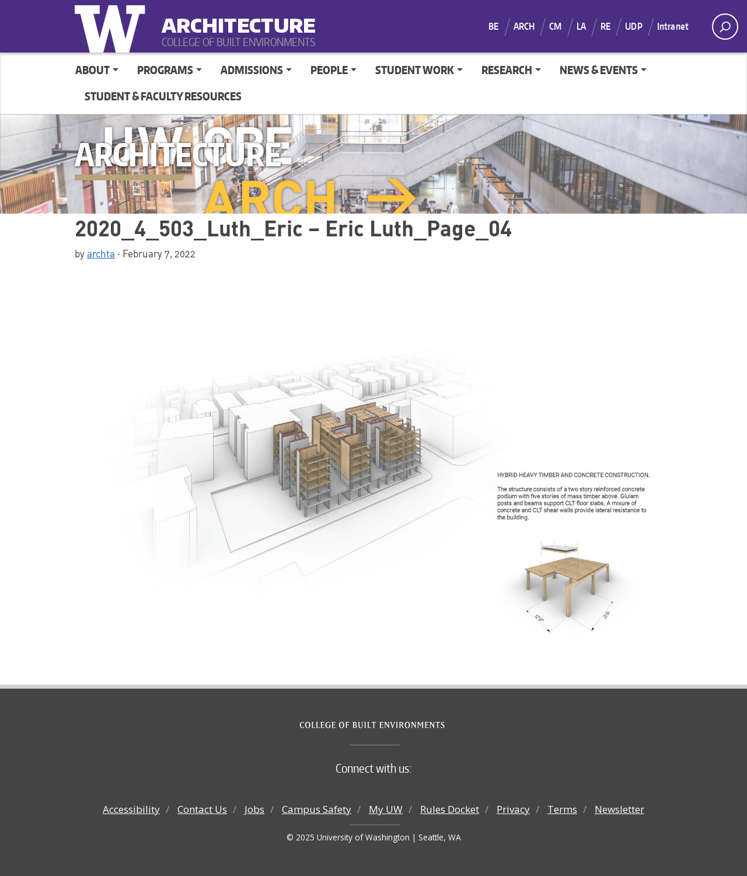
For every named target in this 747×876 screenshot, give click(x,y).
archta (101, 253)
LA (581, 26)
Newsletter (619, 809)
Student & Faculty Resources (163, 96)
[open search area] (725, 26)
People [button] (329, 69)
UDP (633, 26)
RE (605, 26)
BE (493, 26)
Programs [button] (165, 69)
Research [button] (506, 69)
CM (555, 26)
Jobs (254, 809)
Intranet (673, 26)
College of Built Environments (397, 725)
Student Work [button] (414, 69)
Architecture (234, 17)
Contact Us (202, 809)
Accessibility (131, 809)
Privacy (513, 809)
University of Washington (113, 26)
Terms (562, 809)
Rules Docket (449, 809)
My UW (386, 809)
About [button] (92, 69)
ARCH (524, 26)
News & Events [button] (599, 69)
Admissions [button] (252, 69)
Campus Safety (316, 809)
